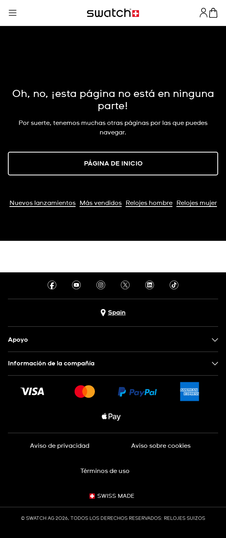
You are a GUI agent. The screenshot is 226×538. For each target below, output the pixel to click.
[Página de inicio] (113, 12)
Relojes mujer (196, 203)
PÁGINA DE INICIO (113, 163)
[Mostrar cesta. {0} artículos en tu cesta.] (213, 13)
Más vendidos (101, 203)
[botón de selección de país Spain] (113, 313)
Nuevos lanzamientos (42, 203)
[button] (12, 13)
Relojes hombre (149, 203)
